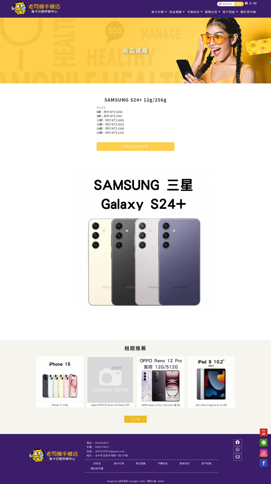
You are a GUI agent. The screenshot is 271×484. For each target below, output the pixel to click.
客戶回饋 (226, 12)
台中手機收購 (103, 474)
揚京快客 (123, 481)
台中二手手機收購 (122, 474)
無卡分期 (155, 12)
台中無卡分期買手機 (145, 474)
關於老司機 (246, 12)
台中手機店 (87, 474)
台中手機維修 (186, 474)
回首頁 (97, 463)
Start (144, 313)
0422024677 (102, 443)
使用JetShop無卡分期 (135, 146)
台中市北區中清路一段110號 (111, 455)
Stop (146, 313)
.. (146, 481)
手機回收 (191, 12)
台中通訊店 (73, 474)
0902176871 (102, 447)
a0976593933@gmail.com (110, 451)
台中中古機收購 (168, 474)
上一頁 (135, 419)
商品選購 (173, 12)
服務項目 (209, 12)
